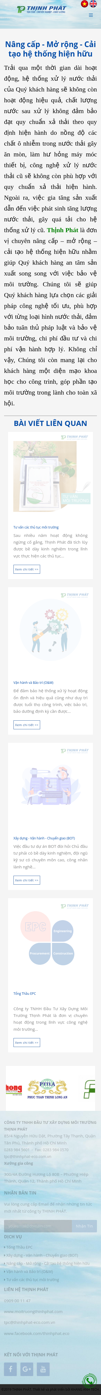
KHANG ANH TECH (85, 1389)
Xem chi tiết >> (27, 569)
